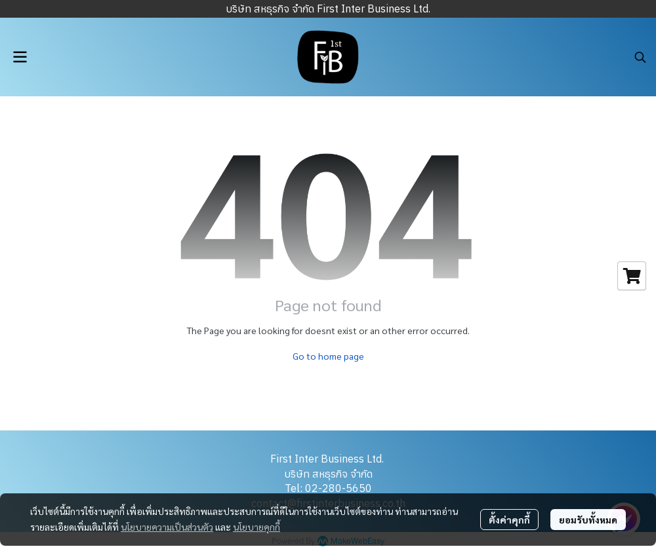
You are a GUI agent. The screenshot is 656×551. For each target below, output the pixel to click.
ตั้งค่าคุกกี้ (509, 519)
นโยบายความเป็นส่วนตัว (167, 527)
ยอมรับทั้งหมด (588, 519)
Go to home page (328, 356)
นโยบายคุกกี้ (256, 527)
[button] (640, 57)
